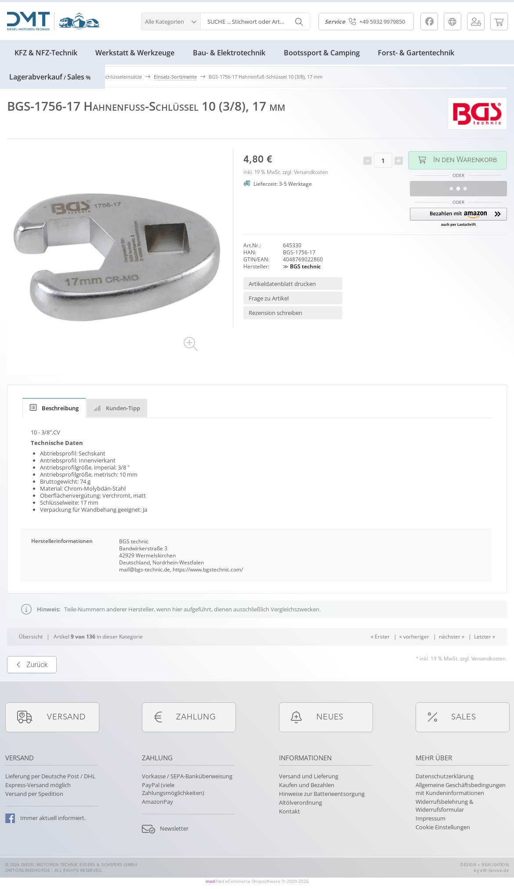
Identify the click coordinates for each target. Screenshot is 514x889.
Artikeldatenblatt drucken (282, 284)
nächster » (451, 653)
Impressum (430, 818)
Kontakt (289, 811)
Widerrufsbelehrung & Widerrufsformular (444, 805)
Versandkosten (311, 172)
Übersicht (31, 653)
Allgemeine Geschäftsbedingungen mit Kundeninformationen (461, 789)
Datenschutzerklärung (445, 776)
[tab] (54, 408)
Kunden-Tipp (117, 408)
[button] (170, 20)
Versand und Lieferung (308, 776)
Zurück (31, 681)
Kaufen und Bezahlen (306, 785)
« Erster (380, 653)
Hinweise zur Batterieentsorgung (322, 794)
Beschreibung (54, 408)
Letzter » (484, 653)
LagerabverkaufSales (49, 77)
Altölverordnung (300, 802)
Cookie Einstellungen (443, 827)
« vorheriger (414, 653)
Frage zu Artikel (269, 298)
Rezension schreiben (275, 313)
